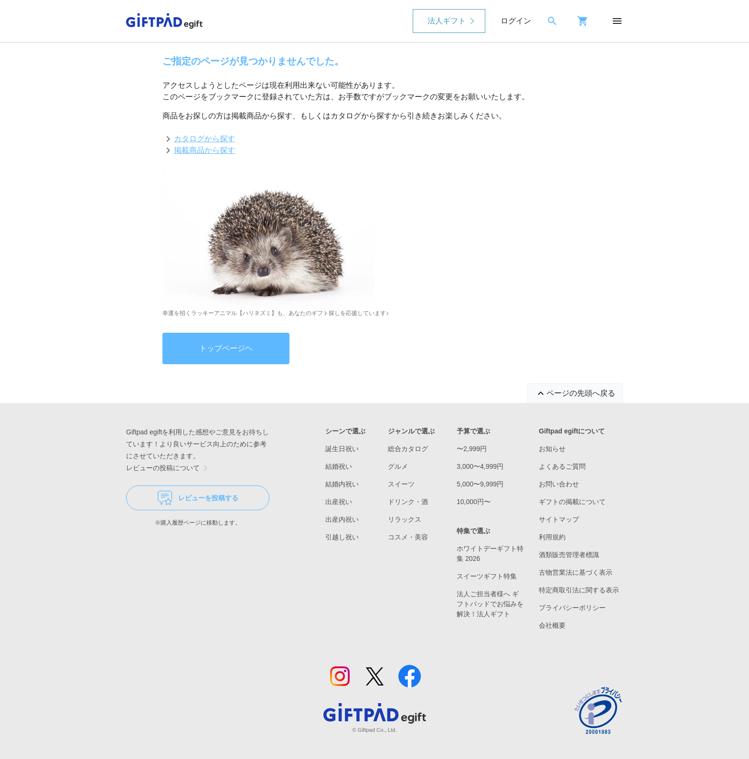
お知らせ (552, 449)
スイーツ (401, 484)
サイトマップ (559, 519)
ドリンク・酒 (408, 502)
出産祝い (338, 502)
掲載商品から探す (204, 150)
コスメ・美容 (408, 537)
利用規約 (552, 537)
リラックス (404, 519)
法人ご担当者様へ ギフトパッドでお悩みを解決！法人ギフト (490, 604)
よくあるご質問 (562, 466)
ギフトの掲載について (572, 502)
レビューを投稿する (198, 498)
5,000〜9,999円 (480, 484)
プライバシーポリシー (572, 607)
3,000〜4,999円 (480, 466)
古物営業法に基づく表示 (575, 572)
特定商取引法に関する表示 (579, 590)
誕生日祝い (342, 449)
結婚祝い (338, 466)
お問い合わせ (559, 484)
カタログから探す (204, 139)
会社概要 (552, 625)
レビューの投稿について (168, 468)
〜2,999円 (472, 449)
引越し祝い (342, 537)
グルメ (398, 466)
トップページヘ (226, 348)
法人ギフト (447, 21)
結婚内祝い (342, 484)
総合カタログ (408, 449)
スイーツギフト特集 (487, 576)
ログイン (516, 21)
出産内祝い (342, 519)
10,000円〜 (474, 502)
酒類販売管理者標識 (569, 555)
